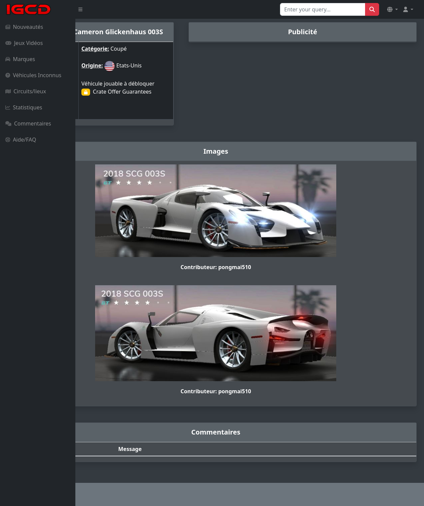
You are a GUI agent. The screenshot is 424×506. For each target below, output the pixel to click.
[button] (392, 9)
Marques (20, 59)
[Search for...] (322, 9)
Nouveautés (24, 27)
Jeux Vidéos (24, 43)
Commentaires (28, 123)
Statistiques (23, 107)
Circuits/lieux (25, 91)
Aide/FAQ (20, 139)
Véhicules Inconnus (33, 75)
